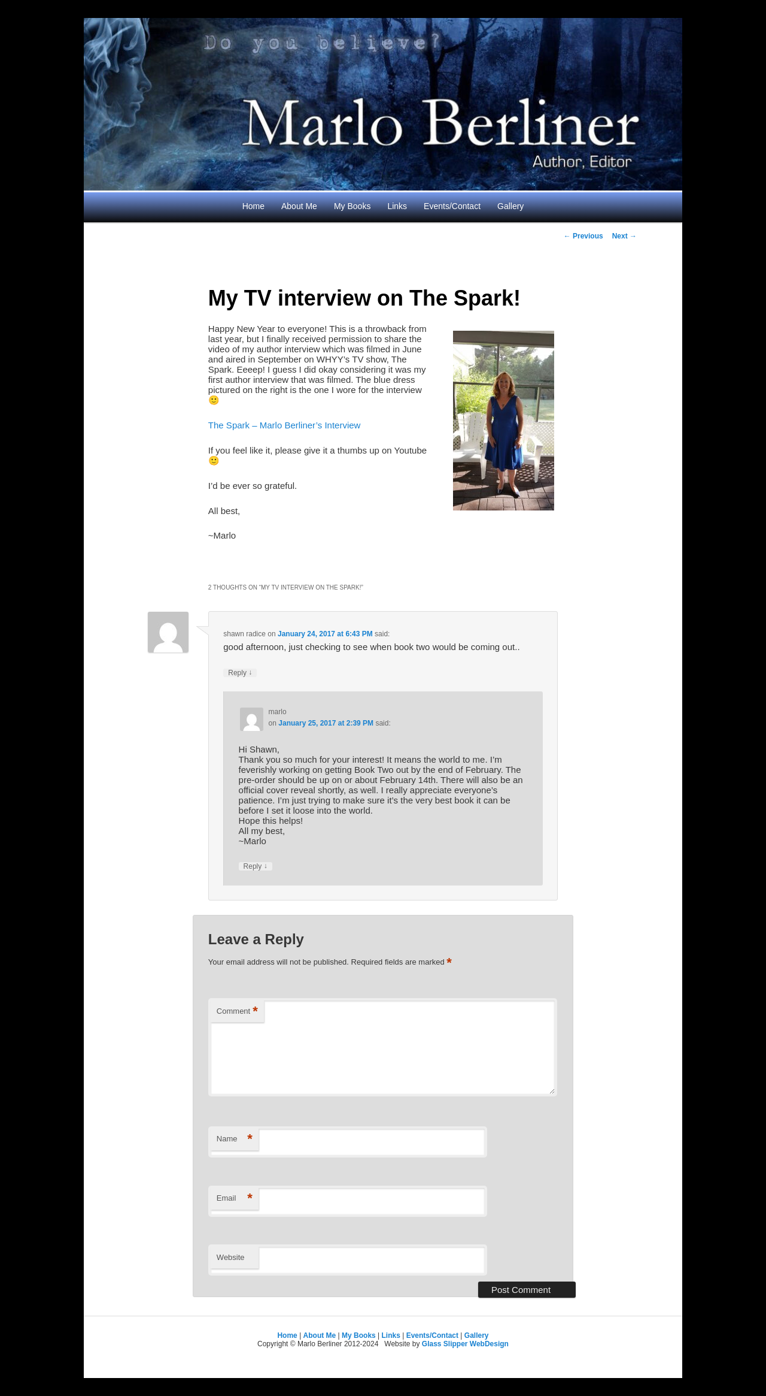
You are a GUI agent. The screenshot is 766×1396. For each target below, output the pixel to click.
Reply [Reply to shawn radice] (240, 673)
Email (235, 1198)
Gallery (510, 206)
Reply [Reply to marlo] (256, 866)
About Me (299, 206)
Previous (583, 236)
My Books (352, 206)
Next (624, 236)
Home (253, 206)
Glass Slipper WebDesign (465, 1344)
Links (397, 206)
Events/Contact (452, 206)
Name (235, 1139)
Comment (237, 1011)
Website (231, 1257)
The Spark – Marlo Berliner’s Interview (284, 425)
